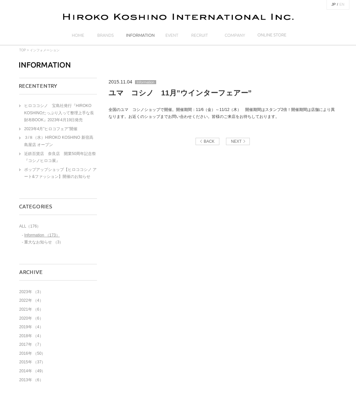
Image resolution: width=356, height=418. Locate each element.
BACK (209, 141)
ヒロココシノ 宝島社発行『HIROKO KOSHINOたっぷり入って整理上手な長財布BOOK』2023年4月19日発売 (59, 112)
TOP (22, 50)
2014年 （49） (32, 371)
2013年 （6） (31, 380)
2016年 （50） (32, 353)
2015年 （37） (32, 362)
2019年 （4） (31, 327)
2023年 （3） (31, 291)
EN (341, 4)
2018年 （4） (31, 336)
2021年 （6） (31, 309)
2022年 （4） (31, 300)
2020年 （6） (31, 318)
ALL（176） (30, 226)
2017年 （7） (31, 344)
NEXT (236, 141)
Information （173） (42, 235)
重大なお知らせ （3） (43, 242)
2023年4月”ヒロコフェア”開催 (50, 129)
